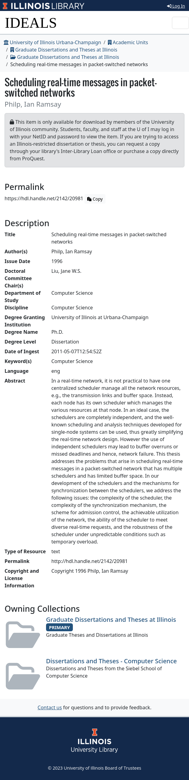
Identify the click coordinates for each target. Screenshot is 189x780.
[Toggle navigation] (180, 23)
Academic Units (128, 42)
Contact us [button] (49, 707)
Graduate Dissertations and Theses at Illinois (63, 49)
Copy (94, 199)
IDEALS (31, 23)
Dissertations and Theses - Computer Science (111, 661)
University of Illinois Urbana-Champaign (52, 42)
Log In (176, 6)
